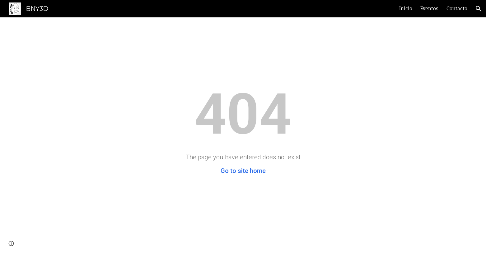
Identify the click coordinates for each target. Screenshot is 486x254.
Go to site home (243, 171)
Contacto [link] (456, 8)
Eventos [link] (429, 8)
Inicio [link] (405, 8)
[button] (478, 8)
